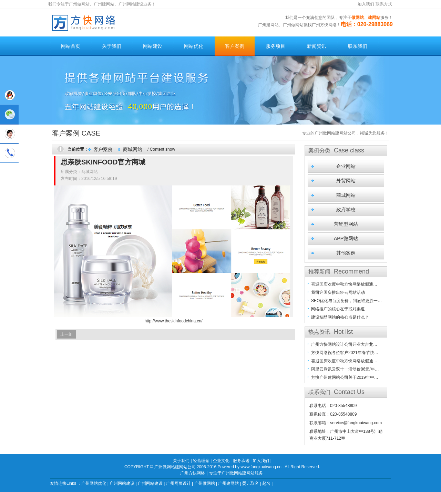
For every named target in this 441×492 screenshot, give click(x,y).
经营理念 (201, 460)
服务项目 (275, 46)
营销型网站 (346, 224)
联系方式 (384, 4)
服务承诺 (241, 460)
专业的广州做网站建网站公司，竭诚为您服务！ (345, 133)
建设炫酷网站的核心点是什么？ (340, 317)
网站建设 (152, 46)
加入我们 (366, 4)
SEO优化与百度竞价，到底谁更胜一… (346, 300)
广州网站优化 (93, 483)
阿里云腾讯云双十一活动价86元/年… (345, 369)
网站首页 (70, 46)
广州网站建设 (122, 483)
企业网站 (346, 166)
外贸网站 (346, 180)
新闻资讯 (316, 46)
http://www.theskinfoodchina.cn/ (173, 321)
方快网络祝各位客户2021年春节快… (344, 352)
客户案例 (234, 46)
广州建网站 (228, 483)
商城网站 (132, 149)
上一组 (66, 334)
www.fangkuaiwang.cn (260, 466)
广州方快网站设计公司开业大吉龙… (344, 344)
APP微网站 (346, 238)
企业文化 (221, 460)
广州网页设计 (178, 483)
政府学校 (346, 209)
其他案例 (346, 253)
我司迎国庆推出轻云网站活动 (338, 292)
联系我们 (357, 46)
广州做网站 (204, 483)
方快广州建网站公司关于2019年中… (344, 377)
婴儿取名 (250, 483)
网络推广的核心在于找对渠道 (338, 309)
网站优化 (193, 46)
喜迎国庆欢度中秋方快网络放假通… (344, 284)
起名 (266, 483)
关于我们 (111, 46)
